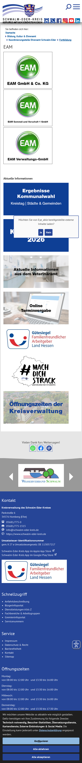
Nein (48, 232)
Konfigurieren (41, 741)
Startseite (10, 32)
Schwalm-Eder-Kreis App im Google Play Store (29, 555)
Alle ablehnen (41, 749)
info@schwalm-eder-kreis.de (22, 529)
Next (73, 477)
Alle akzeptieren (41, 757)
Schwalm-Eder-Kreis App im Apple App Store (28, 551)
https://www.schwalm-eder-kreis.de (26, 534)
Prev (9, 477)
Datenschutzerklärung (50, 730)
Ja (41, 232)
